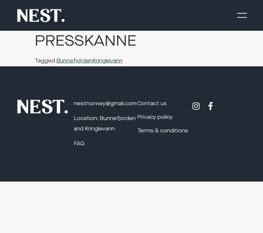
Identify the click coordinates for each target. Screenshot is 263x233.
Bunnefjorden (74, 61)
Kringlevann (108, 61)
